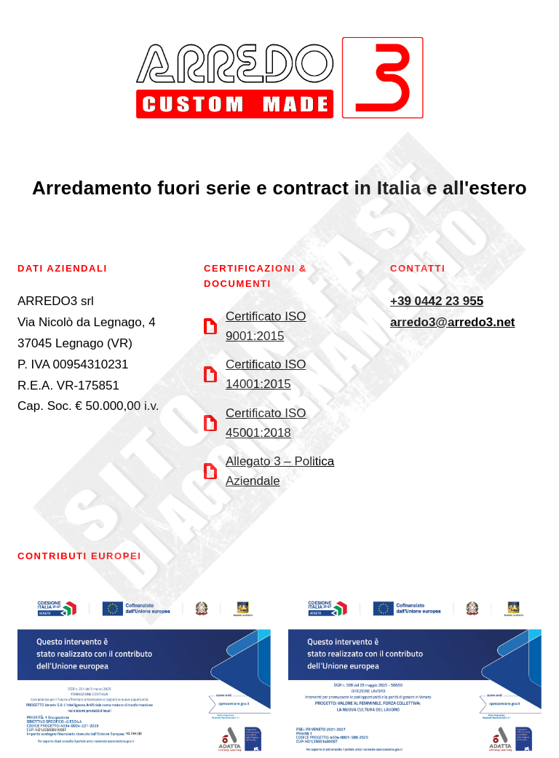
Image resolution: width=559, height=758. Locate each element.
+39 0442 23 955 (436, 301)
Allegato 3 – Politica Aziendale (280, 471)
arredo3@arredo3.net (452, 322)
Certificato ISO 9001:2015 (266, 326)
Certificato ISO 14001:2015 (266, 374)
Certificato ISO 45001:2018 (266, 423)
